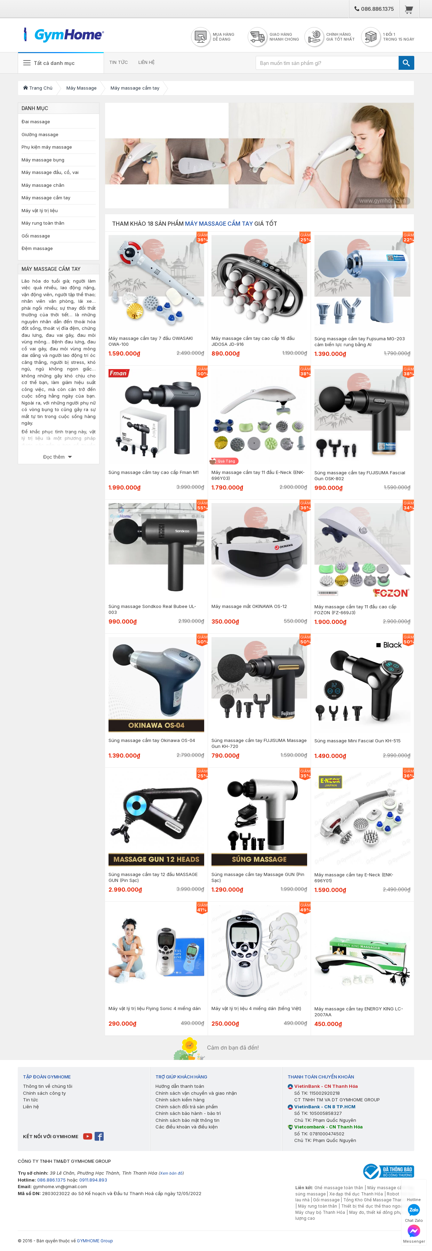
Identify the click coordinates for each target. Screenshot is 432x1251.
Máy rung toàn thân (43, 223)
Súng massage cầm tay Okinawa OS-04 (152, 740)
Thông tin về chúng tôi (47, 1086)
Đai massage (36, 121)
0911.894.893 (93, 1180)
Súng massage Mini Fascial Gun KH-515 (357, 740)
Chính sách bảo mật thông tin (187, 1120)
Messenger (414, 1234)
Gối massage (36, 236)
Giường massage (40, 134)
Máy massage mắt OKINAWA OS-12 (249, 606)
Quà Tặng (226, 461)
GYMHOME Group (95, 1240)
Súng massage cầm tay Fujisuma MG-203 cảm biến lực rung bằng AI (359, 341)
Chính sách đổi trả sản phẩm (186, 1106)
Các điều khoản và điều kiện (186, 1126)
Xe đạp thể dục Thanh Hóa (356, 1194)
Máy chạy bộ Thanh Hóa (320, 1212)
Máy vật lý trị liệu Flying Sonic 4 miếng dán (155, 1008)
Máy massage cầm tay (46, 197)
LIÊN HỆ (147, 62)
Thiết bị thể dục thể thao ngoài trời (376, 1206)
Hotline (414, 1192)
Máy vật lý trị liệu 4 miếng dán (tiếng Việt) (256, 1008)
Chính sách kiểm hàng (180, 1099)
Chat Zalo (414, 1213)
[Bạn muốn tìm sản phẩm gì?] (327, 63)
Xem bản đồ (171, 1173)
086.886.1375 (374, 9)
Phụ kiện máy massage (47, 147)
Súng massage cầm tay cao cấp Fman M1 (154, 472)
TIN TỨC (119, 62)
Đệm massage (37, 248)
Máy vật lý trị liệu (40, 210)
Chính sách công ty (44, 1093)
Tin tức (30, 1099)
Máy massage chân (43, 185)
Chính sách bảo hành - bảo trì (188, 1113)
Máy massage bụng (43, 159)
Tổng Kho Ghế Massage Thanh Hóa (378, 1200)
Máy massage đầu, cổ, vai (50, 172)
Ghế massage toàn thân (338, 1187)
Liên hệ (31, 1106)
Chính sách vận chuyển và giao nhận (196, 1093)
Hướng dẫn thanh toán (179, 1086)
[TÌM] (406, 63)
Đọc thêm (54, 457)
